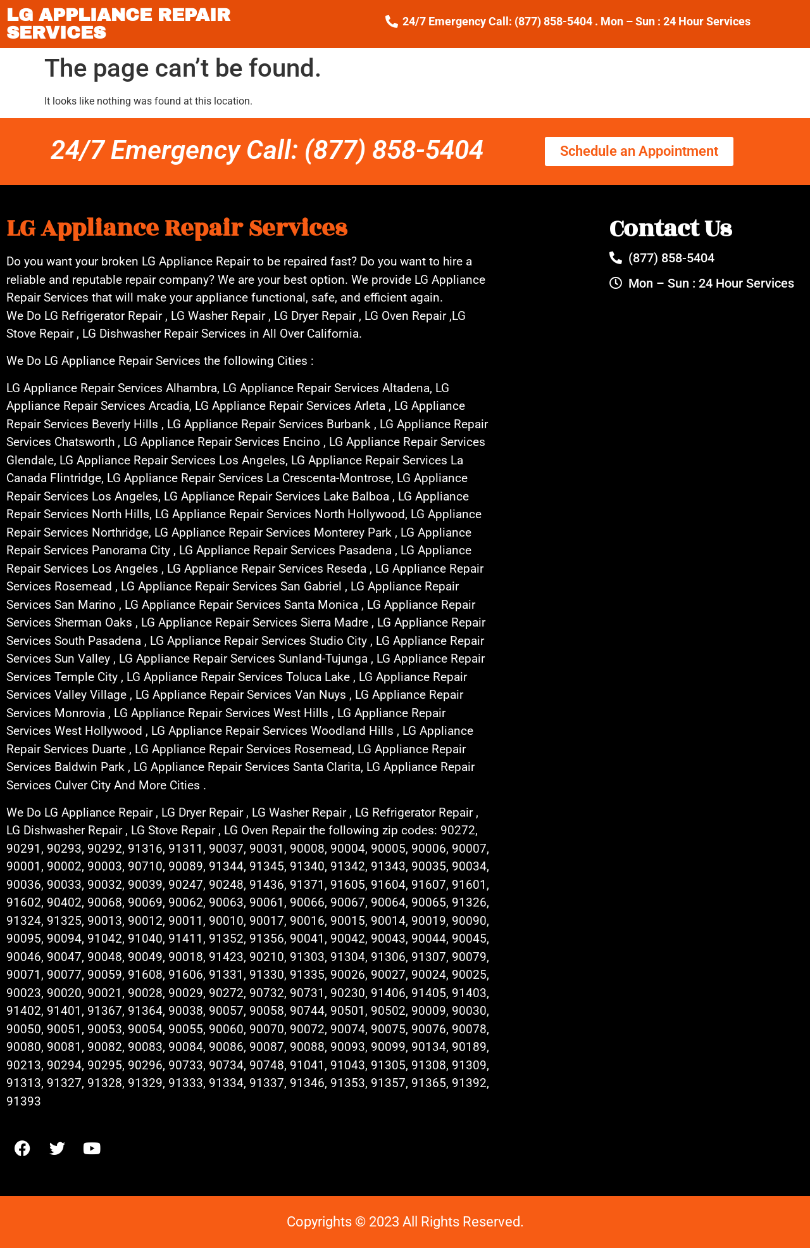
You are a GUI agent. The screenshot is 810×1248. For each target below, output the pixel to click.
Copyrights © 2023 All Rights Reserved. (405, 1222)
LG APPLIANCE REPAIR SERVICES (118, 23)
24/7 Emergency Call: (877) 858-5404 (267, 149)
